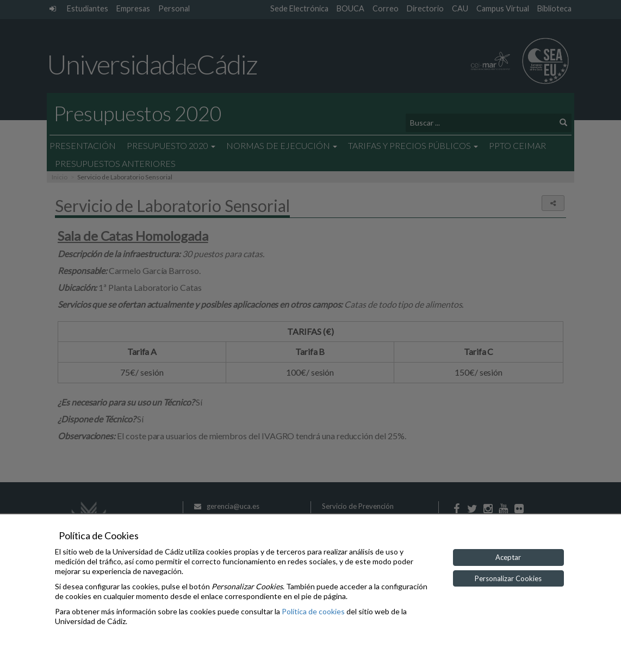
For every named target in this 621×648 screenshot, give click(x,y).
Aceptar (508, 557)
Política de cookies (313, 611)
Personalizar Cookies (508, 578)
